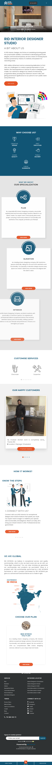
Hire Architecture (8, 703)
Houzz (30, 721)
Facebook (30, 712)
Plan (5, 691)
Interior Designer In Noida (33, 694)
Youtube (30, 723)
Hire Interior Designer (9, 705)
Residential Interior (9, 698)
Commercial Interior (9, 700)
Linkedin (30, 719)
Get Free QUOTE (33, 3)
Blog (5, 721)
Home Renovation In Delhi (34, 703)
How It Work (8, 763)
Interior (6, 696)
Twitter (30, 717)
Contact (6, 723)
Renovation (43, 763)
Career (6, 719)
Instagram (31, 714)
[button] (23, 468)
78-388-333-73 (11, 727)
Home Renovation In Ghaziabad (35, 698)
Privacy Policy (7, 712)
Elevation (6, 694)
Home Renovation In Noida (34, 700)
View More (11, 83)
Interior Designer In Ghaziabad (35, 691)
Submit (42, 748)
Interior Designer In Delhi (33, 696)
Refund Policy (7, 714)
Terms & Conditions (9, 717)
